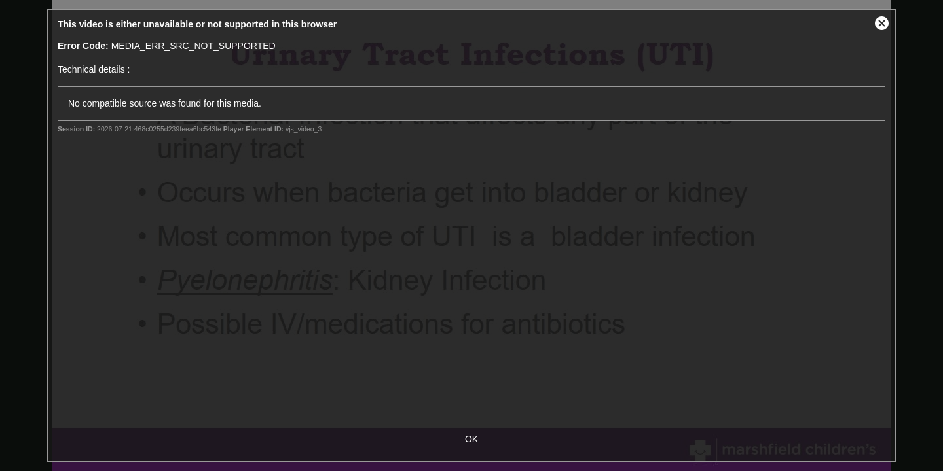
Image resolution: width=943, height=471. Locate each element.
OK (471, 439)
